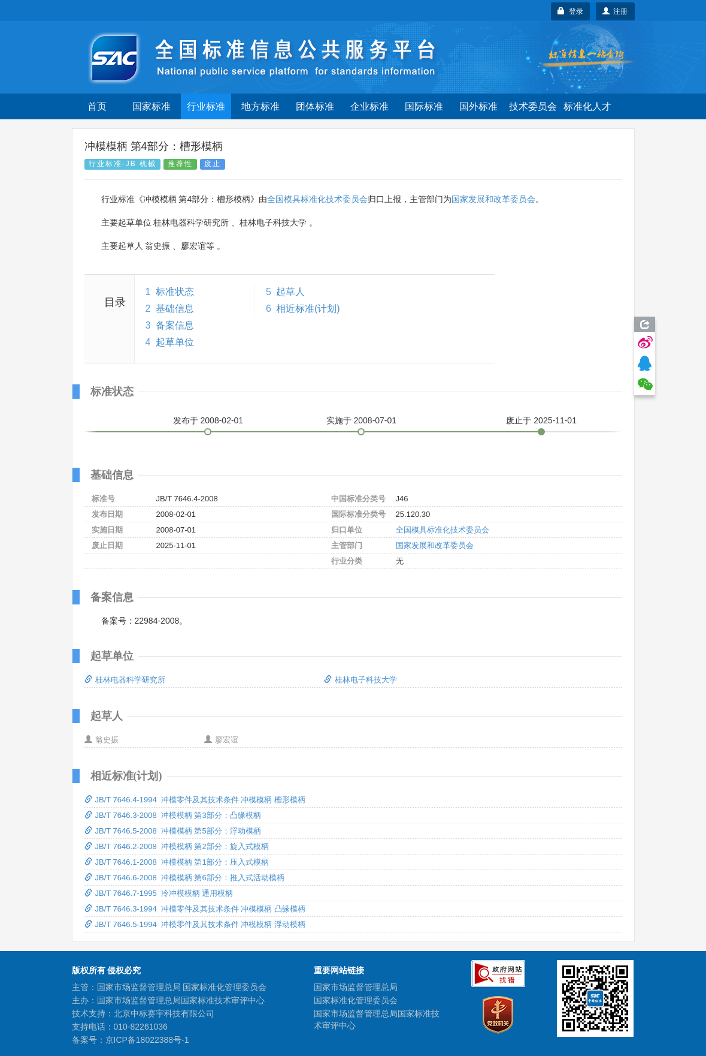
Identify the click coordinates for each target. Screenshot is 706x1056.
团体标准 (315, 106)
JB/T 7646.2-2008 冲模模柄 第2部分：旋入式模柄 (176, 846)
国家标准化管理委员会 (356, 1000)
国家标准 (151, 106)
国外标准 (478, 106)
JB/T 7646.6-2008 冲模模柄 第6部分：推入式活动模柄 (184, 877)
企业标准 (369, 106)
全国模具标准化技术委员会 (317, 199)
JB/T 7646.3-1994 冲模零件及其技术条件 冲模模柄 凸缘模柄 (195, 908)
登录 (570, 11)
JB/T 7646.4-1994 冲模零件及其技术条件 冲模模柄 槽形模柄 (195, 799)
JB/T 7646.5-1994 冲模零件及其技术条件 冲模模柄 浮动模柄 (195, 924)
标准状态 (175, 292)
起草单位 (175, 342)
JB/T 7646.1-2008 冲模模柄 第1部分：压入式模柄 (176, 862)
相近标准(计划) (308, 308)
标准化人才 (587, 106)
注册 (615, 11)
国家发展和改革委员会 (493, 199)
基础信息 (175, 308)
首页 (97, 106)
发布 (208, 420)
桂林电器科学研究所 (124, 679)
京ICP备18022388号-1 (147, 1040)
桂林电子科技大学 (360, 679)
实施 (361, 420)
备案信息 (175, 325)
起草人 (290, 292)
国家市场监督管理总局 (356, 987)
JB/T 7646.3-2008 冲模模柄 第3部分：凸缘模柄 (172, 815)
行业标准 (206, 106)
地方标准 (260, 106)
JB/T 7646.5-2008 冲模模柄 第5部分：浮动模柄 (172, 830)
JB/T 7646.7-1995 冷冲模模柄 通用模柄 (159, 893)
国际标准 (424, 106)
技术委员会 (533, 106)
